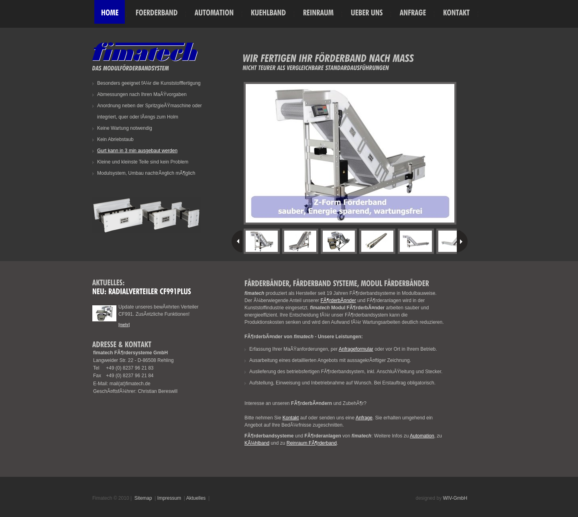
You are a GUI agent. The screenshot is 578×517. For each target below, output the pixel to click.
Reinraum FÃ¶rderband (312, 443)
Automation (422, 436)
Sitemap (143, 498)
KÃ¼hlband (256, 443)
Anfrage (364, 418)
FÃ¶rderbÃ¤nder (338, 300)
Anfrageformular (356, 349)
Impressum (169, 498)
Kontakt (291, 418)
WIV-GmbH (455, 498)
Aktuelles (196, 498)
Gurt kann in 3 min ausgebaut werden (137, 150)
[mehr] (124, 325)
